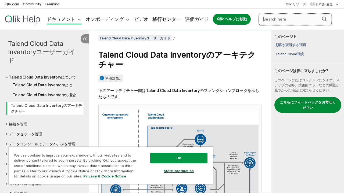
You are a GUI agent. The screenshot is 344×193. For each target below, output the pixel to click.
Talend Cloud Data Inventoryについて (42, 77)
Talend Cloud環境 (289, 54)
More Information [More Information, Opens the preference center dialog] (175, 167)
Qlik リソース (296, 4)
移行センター (166, 19)
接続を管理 (18, 124)
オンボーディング (105, 19)
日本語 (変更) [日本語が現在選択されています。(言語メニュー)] (325, 4)
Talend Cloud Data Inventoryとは (42, 85)
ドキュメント (61, 19)
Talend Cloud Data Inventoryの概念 (44, 94)
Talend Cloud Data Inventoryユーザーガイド (41, 52)
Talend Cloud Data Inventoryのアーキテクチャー (46, 108)
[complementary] (307, 111)
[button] (324, 19)
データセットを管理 (25, 134)
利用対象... (113, 78)
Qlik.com (12, 4)
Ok (174, 154)
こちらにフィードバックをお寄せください (308, 105)
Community (32, 4)
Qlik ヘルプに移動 (232, 19)
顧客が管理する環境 (290, 45)
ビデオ (141, 19)
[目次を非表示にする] (85, 38)
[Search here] (295, 19)
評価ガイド (197, 19)
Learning (52, 4)
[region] (108, 163)
